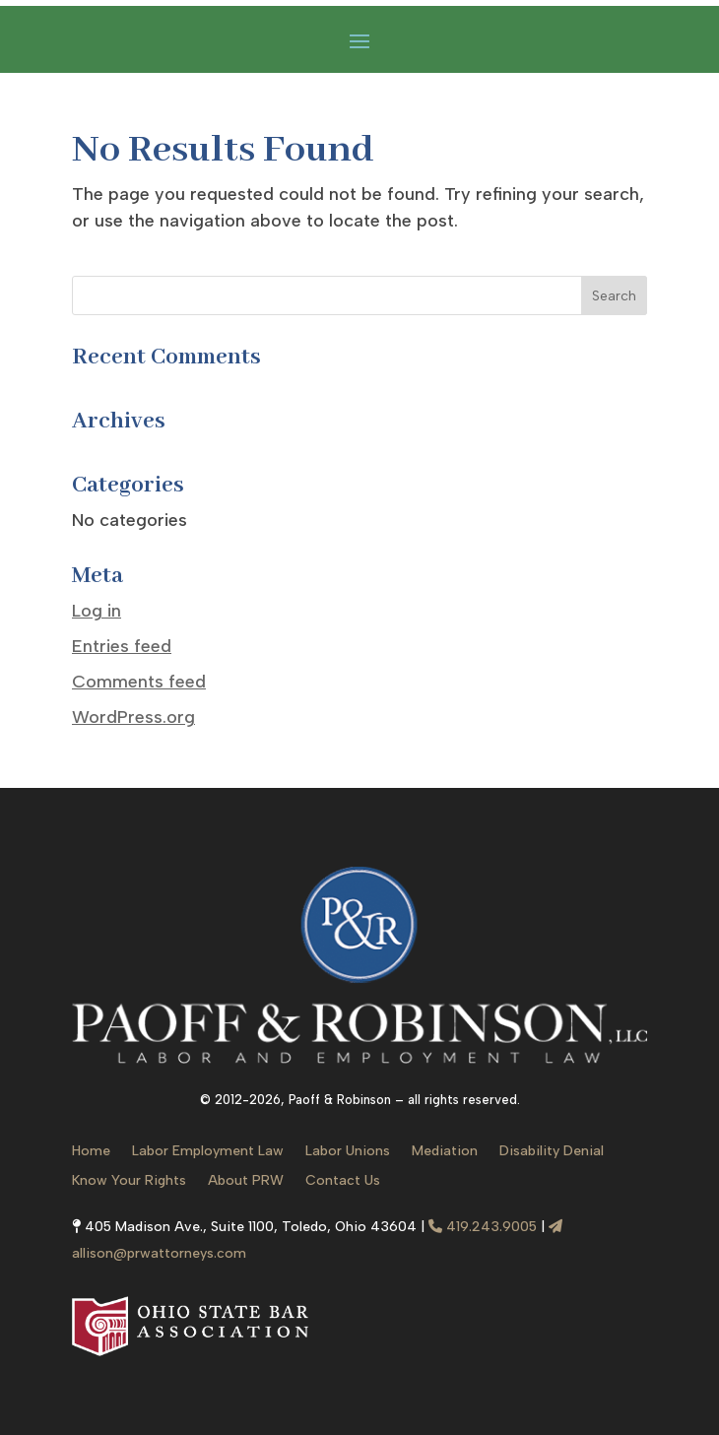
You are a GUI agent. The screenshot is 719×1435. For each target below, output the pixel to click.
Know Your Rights (129, 1181)
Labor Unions (347, 1151)
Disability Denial (551, 1151)
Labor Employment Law (208, 1151)
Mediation (445, 1151)
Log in (96, 610)
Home (91, 1151)
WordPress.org (133, 717)
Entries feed (121, 646)
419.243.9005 (482, 1226)
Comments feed (139, 681)
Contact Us (342, 1181)
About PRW (246, 1181)
